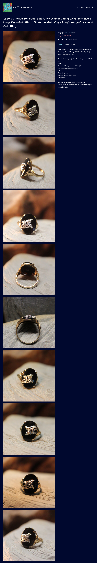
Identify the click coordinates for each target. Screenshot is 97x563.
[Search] (93, 8)
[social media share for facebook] (59, 40)
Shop (78, 7)
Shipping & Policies (70, 45)
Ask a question (73, 40)
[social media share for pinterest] (66, 40)
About (82, 7)
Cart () (88, 7)
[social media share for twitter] (63, 40)
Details (60, 45)
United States (68, 33)
